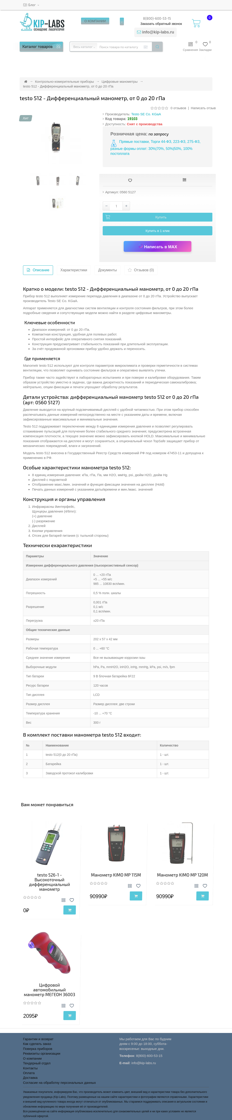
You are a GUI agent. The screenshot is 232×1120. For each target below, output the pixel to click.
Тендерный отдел (37, 1063)
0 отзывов (178, 108)
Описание (38, 271)
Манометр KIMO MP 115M (116, 874)
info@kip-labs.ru (158, 32)
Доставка (30, 1078)
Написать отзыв (203, 108)
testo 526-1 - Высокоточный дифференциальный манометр (49, 882)
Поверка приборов (37, 1049)
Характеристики (73, 270)
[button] (205, 58)
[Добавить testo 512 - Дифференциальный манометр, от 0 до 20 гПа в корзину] (157, 217)
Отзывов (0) (141, 271)
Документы (107, 270)
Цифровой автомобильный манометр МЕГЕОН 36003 (49, 989)
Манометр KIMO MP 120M (182, 874)
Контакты (30, 1068)
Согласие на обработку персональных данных (59, 1083)
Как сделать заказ (37, 1044)
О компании (32, 1058)
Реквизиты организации (41, 1053)
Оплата (29, 1073)
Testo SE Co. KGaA (146, 114)
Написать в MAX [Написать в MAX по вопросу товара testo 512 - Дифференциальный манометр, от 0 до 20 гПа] (157, 246)
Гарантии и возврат (38, 1039)
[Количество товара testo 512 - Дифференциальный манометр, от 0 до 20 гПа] (116, 205)
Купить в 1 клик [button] (158, 231)
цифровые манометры (153, 313)
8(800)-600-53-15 (157, 18)
